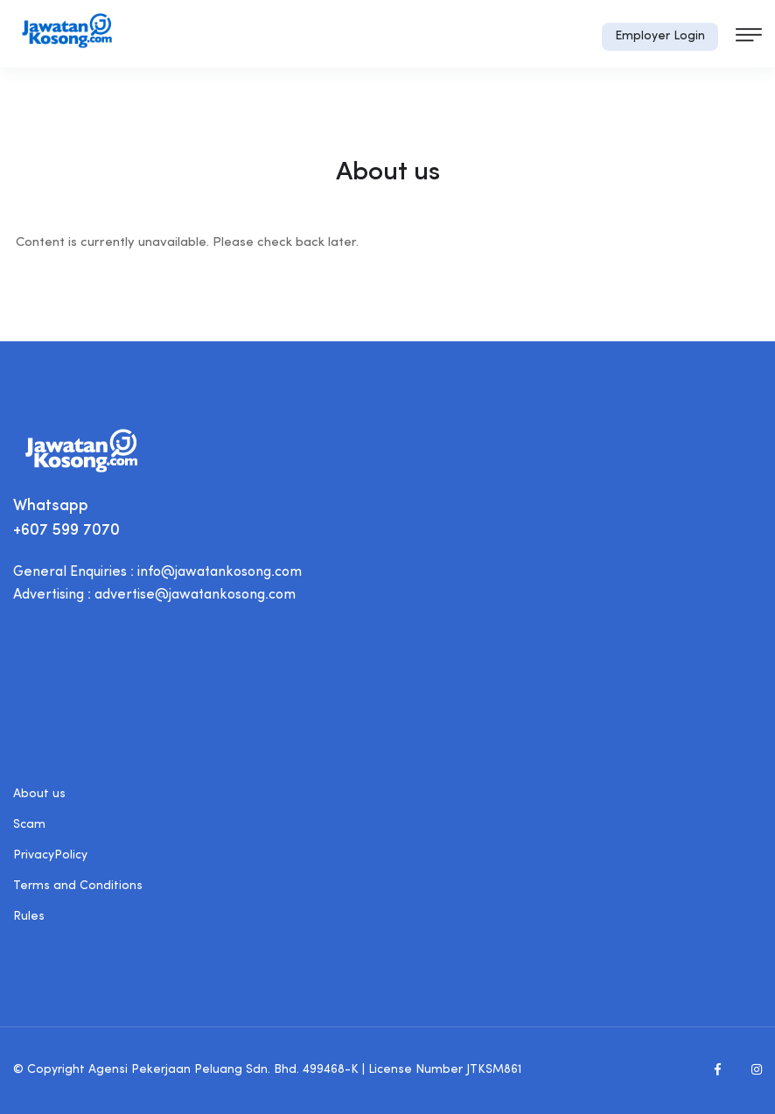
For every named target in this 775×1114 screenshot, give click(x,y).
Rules (29, 916)
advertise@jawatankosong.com (195, 595)
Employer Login (660, 36)
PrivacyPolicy (50, 855)
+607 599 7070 (66, 530)
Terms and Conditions (78, 886)
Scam (29, 824)
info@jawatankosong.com (219, 572)
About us (39, 794)
